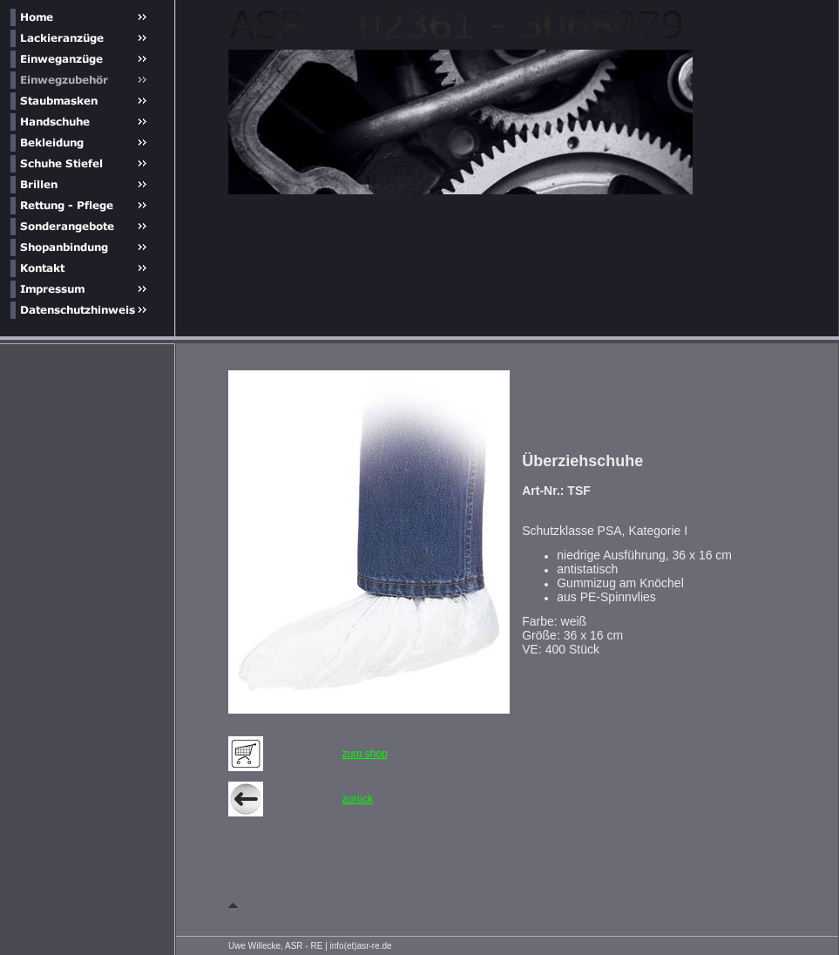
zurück (357, 799)
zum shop (365, 754)
